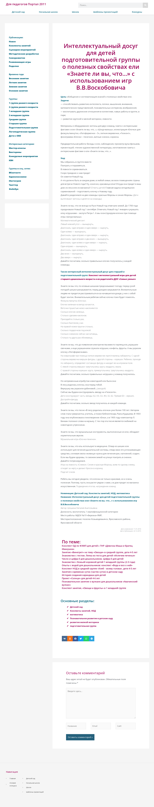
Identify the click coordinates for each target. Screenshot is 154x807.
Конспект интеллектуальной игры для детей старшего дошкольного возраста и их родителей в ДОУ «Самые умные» (100, 279)
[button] (64, 642)
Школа (75, 11)
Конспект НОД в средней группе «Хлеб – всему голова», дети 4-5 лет (99, 572)
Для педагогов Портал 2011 (26, 4)
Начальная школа (48, 11)
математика (76, 618)
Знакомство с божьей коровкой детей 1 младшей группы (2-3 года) (98, 565)
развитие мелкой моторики (85, 625)
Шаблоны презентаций (105, 11)
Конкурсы (137, 11)
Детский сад (18, 11)
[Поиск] (145, 5)
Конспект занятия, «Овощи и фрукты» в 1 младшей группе (94, 591)
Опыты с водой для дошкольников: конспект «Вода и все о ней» (97, 569)
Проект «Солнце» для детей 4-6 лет (81, 582)
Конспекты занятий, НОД (83, 614)
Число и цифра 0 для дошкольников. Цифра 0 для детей (92, 562)
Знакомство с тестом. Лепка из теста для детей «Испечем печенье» (98, 559)
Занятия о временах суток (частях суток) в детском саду (92, 575)
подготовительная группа (84, 629)
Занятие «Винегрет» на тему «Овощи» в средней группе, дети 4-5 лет (99, 556)
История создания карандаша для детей (84, 578)
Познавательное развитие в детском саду (92, 622)
